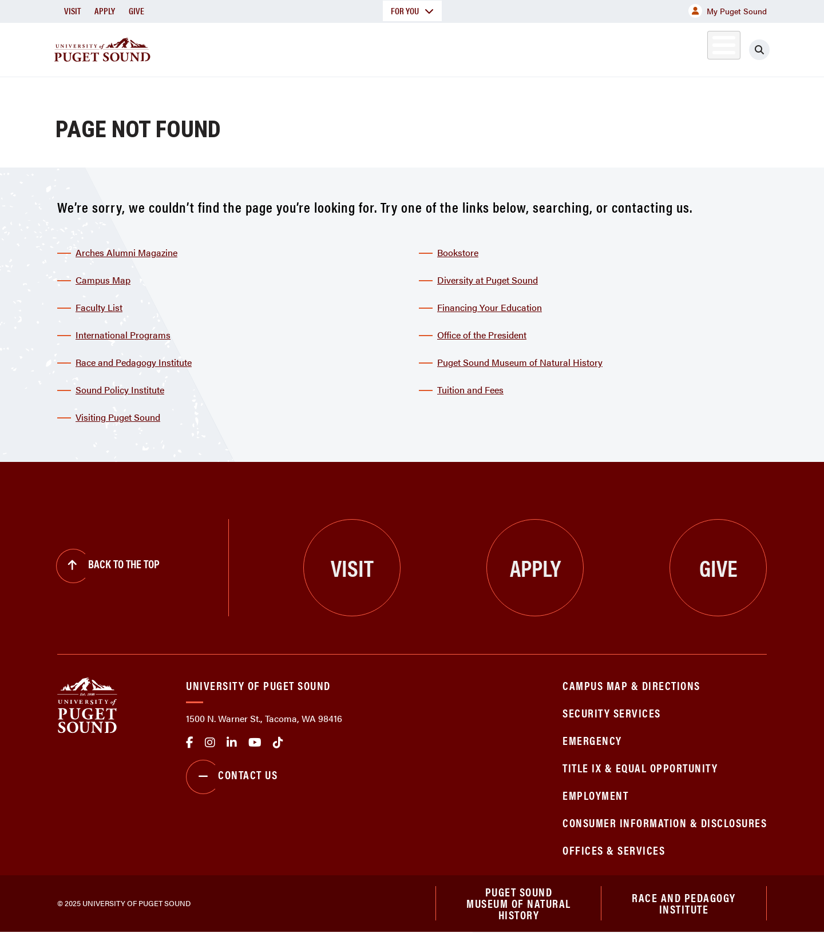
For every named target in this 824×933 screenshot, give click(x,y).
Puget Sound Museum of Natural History (520, 362)
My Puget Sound (727, 11)
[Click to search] (759, 49)
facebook (189, 742)
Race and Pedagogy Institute (134, 362)
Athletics (634, 47)
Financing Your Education (489, 307)
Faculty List (99, 307)
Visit (72, 10)
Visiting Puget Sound (118, 417)
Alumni (695, 47)
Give (136, 10)
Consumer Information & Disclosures (664, 822)
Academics (370, 47)
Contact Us (232, 777)
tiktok (278, 742)
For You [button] (412, 10)
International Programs (123, 334)
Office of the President (481, 334)
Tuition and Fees (470, 389)
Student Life (546, 47)
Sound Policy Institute (120, 389)
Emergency (592, 740)
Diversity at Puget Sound (487, 279)
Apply (104, 10)
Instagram (210, 742)
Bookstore (457, 252)
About (294, 47)
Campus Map (103, 279)
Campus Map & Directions (631, 685)
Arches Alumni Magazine (126, 252)
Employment (595, 795)
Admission (456, 47)
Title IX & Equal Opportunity (640, 767)
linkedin (232, 742)
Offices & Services (613, 850)
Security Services (611, 712)
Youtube (255, 742)
